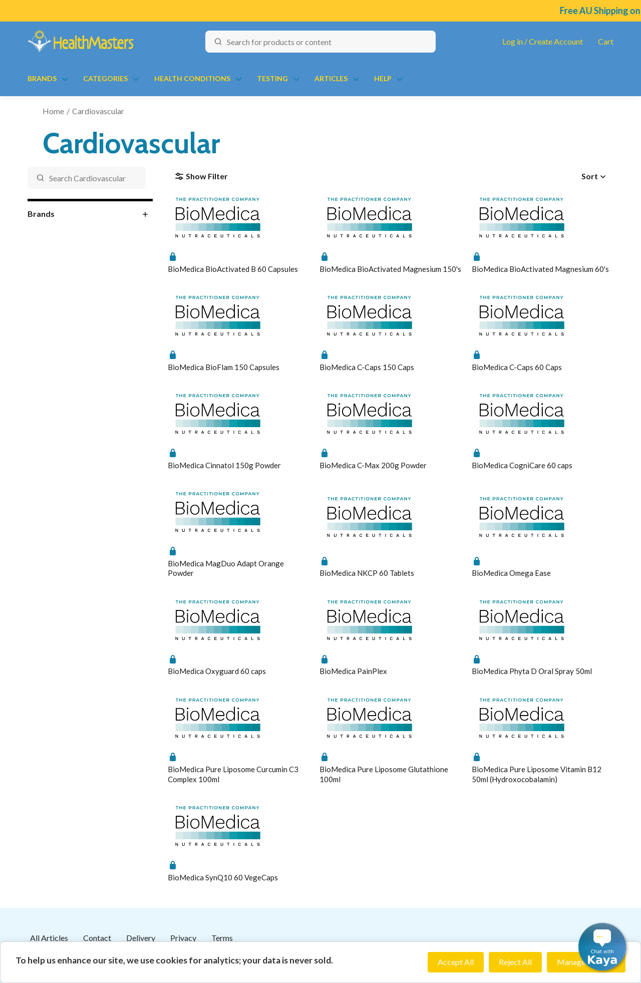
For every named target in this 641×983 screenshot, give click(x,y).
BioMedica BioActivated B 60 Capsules (233, 268)
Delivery (140, 937)
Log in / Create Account (542, 41)
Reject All (515, 961)
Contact (97, 937)
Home (53, 111)
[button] (602, 946)
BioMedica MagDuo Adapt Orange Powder (226, 568)
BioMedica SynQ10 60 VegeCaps (223, 877)
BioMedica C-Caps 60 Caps (517, 367)
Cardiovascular (98, 111)
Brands (42, 78)
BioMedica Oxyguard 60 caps (217, 671)
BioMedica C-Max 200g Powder (373, 465)
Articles (331, 78)
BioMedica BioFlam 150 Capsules (223, 367)
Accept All (456, 961)
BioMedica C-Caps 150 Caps (366, 367)
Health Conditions (192, 78)
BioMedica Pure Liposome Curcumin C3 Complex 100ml (233, 774)
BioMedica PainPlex (353, 671)
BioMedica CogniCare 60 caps (522, 465)
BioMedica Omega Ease (511, 572)
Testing (272, 78)
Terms (222, 937)
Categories (105, 78)
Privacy (183, 937)
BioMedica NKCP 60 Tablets (366, 572)
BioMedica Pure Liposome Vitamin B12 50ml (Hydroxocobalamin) (536, 774)
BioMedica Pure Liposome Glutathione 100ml (383, 774)
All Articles (49, 937)
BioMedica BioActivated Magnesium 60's (540, 268)
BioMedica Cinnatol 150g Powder (224, 465)
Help (383, 78)
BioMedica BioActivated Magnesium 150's (390, 268)
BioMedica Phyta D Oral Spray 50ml (532, 671)
